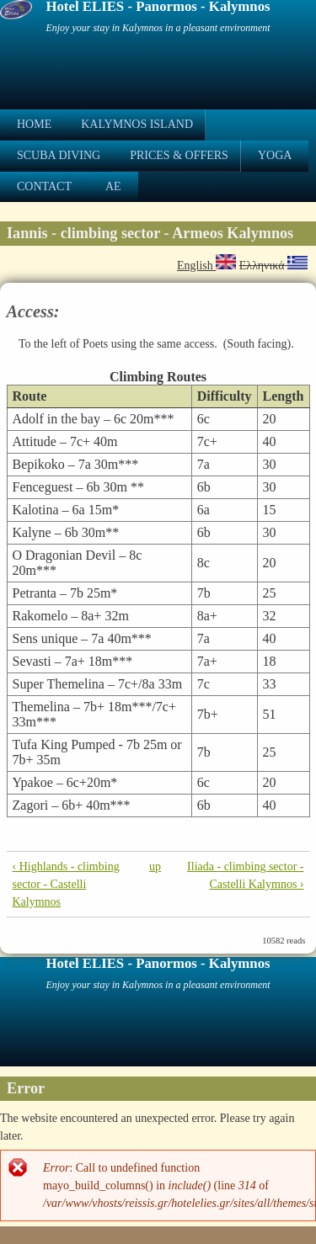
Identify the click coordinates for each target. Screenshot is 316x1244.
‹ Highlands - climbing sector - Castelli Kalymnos (66, 884)
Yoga (275, 155)
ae (113, 186)
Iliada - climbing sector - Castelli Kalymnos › (245, 875)
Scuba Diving (58, 155)
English (206, 265)
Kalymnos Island (137, 124)
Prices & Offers (179, 155)
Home (34, 124)
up (155, 866)
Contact (44, 186)
